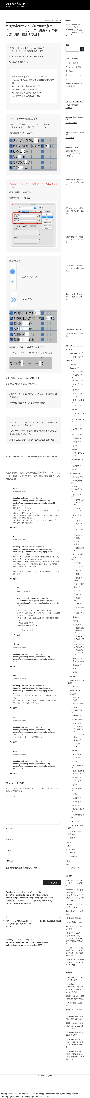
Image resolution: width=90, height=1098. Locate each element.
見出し (78, 613)
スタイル (76, 723)
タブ (74, 409)
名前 (9, 829)
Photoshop (74, 687)
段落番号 (76, 798)
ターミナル (74, 821)
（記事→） (70, 156)
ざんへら (69, 850)
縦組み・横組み (78, 809)
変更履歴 (76, 777)
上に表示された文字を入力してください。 (23, 868)
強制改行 (76, 442)
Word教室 (76, 716)
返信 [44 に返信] (18, 635)
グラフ (75, 390)
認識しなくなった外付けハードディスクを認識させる (75, 883)
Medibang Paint (75, 353)
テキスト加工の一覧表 (74, 922)
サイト (8, 850)
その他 (75, 521)
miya (71, 853)
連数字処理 (80, 548)
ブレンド (76, 425)
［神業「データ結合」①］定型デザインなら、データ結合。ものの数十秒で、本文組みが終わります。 (75, 938)
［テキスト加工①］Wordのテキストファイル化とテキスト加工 (75, 962)
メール (10, 840)
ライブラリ (77, 434)
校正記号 (73, 868)
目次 (53, 456)
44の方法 (76, 477)
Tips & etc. (74, 690)
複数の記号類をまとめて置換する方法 (27, 403)
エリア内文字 (78, 384)
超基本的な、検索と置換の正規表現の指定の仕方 (32, 440)
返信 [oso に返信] (15, 773)
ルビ (77, 570)
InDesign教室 (77, 481)
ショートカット (78, 515)
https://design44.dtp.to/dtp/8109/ (28, 625)
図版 (77, 574)
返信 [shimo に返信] (15, 666)
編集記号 (76, 805)
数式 (74, 446)
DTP (10, 456)
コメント (10, 797)
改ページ (76, 781)
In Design (16, 456)
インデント (77, 381)
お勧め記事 (69, 876)
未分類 (68, 861)
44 (60, 21)
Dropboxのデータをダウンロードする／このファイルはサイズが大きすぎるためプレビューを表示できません (75, 895)
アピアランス (78, 375)
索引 (56, 456)
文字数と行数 (78, 788)
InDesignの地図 (71, 123)
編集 (67, 864)
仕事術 (72, 857)
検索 (67, 45)
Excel (72, 364)
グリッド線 (77, 719)
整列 (74, 449)
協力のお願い (78, 765)
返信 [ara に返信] (15, 708)
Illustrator (73, 368)
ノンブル (79, 567)
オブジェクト (78, 495)
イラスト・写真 (75, 357)
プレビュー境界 (78, 419)
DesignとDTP (15, 3)
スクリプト (80, 524)
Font (67, 846)
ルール (75, 758)
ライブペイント (78, 429)
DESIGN (69, 350)
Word (72, 694)
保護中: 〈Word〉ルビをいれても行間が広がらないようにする (75, 1025)
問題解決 (76, 438)
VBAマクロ (77, 704)
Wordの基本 (70, 138)
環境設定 (76, 665)
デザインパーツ (25, 456)
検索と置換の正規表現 (37, 456)
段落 (74, 794)
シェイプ (76, 406)
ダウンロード (79, 333)
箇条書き (76, 466)
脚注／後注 (80, 607)
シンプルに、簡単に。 (74, 918)
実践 (74, 617)
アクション (77, 371)
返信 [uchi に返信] (15, 528)
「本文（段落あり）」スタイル (79, 737)
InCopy (72, 676)
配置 (74, 672)
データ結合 (77, 554)
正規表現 (47, 456)
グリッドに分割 (78, 400)
